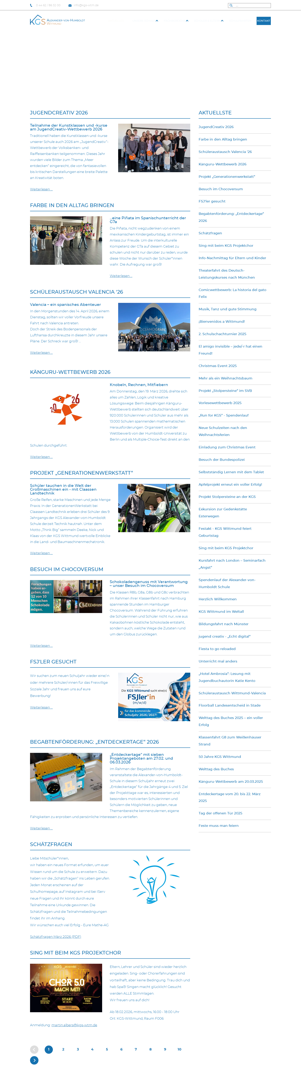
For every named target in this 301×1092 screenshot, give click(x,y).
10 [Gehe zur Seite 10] (179, 1049)
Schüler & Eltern (207, 20)
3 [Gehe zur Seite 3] (78, 1049)
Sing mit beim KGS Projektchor (75, 953)
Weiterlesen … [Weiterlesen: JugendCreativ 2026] (41, 189)
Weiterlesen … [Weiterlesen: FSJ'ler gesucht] (41, 707)
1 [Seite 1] (48, 1049)
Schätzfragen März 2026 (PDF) (55, 936)
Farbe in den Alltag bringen (72, 205)
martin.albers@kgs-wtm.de (74, 1025)
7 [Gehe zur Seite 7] (136, 1049)
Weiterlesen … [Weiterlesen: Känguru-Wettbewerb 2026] (41, 457)
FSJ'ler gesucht (53, 661)
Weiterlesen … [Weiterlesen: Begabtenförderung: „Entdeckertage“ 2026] (41, 828)
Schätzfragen (51, 844)
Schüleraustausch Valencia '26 (76, 292)
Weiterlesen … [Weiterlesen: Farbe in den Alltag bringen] (121, 276)
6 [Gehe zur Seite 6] (121, 1049)
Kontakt (263, 20)
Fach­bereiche (174, 20)
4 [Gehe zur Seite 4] (92, 1049)
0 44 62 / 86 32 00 (45, 5)
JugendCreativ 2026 (59, 112)
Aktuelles (116, 20)
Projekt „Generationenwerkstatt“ (81, 473)
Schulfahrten (240, 20)
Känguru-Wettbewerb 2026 (70, 372)
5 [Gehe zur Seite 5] (107, 1049)
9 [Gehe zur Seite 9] (165, 1049)
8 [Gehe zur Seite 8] (150, 1049)
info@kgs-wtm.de (83, 5)
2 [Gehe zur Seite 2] (63, 1049)
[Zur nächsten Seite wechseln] (34, 1060)
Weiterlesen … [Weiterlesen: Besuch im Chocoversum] (41, 645)
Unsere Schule (143, 20)
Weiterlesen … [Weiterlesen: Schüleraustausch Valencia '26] (41, 352)
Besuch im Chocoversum (66, 569)
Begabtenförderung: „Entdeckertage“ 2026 (94, 742)
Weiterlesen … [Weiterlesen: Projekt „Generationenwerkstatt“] (41, 553)
